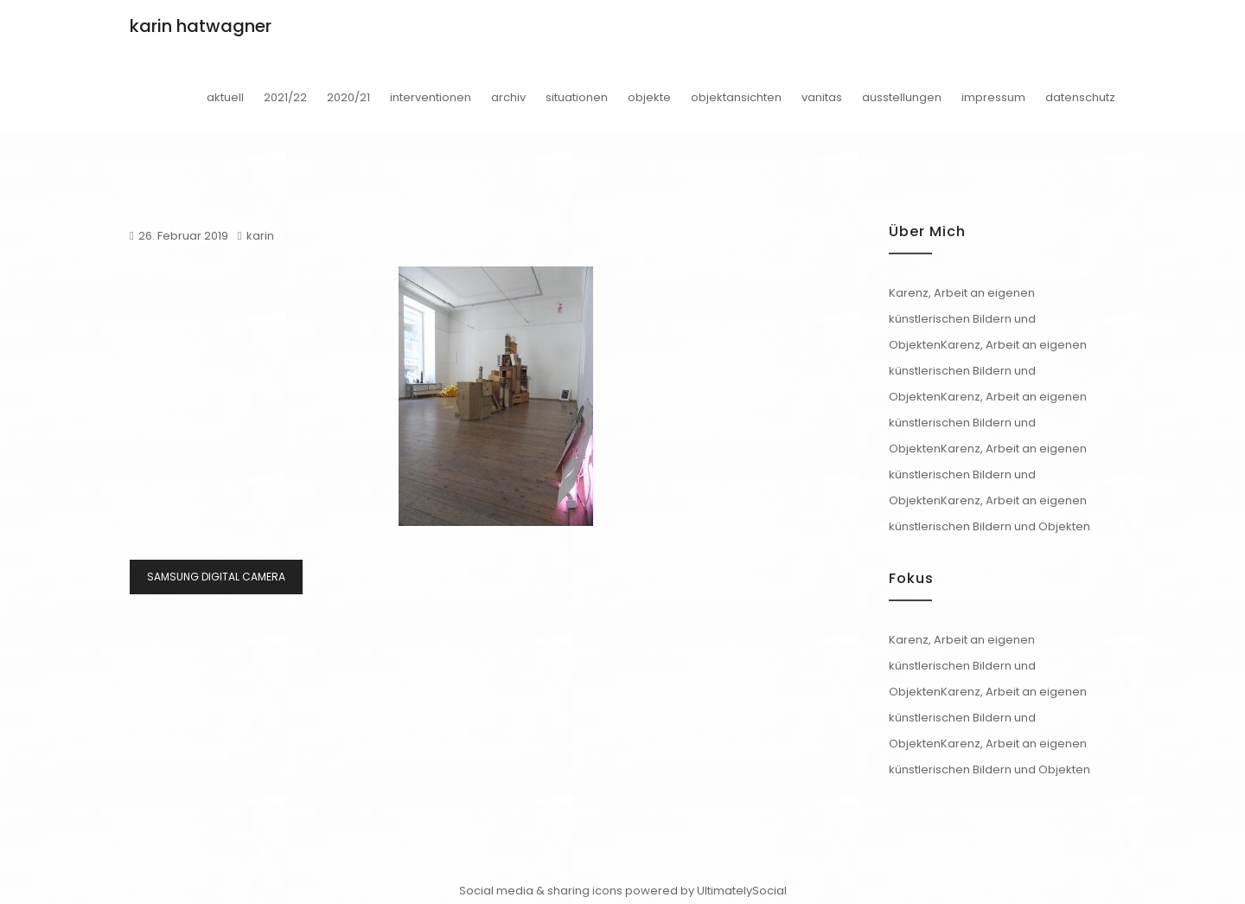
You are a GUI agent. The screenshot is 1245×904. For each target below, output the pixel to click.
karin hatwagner (200, 26)
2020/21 (348, 97)
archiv (508, 97)
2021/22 (285, 97)
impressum (993, 97)
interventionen (430, 97)
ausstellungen (902, 97)
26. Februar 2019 (183, 236)
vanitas (821, 97)
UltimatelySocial (742, 890)
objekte (649, 97)
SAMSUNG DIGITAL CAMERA (216, 576)
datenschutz (1080, 97)
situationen (577, 97)
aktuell (225, 97)
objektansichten (736, 97)
